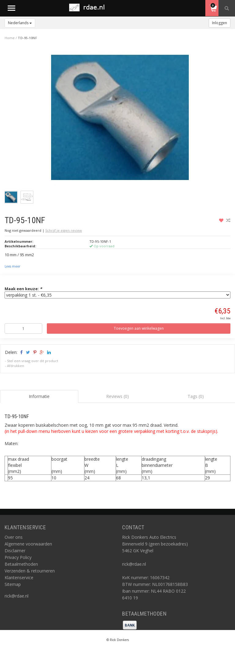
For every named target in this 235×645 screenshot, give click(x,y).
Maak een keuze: (23, 288)
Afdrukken (15, 365)
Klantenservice (19, 577)
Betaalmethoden (21, 564)
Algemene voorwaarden (28, 544)
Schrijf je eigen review (63, 230)
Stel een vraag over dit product (32, 360)
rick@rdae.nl (16, 596)
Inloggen (219, 22)
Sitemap (13, 584)
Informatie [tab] (39, 396)
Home (10, 38)
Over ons (14, 537)
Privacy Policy (18, 557)
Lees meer (12, 266)
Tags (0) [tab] (196, 396)
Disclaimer (15, 550)
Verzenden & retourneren (30, 571)
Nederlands (20, 22)
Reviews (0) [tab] (117, 396)
